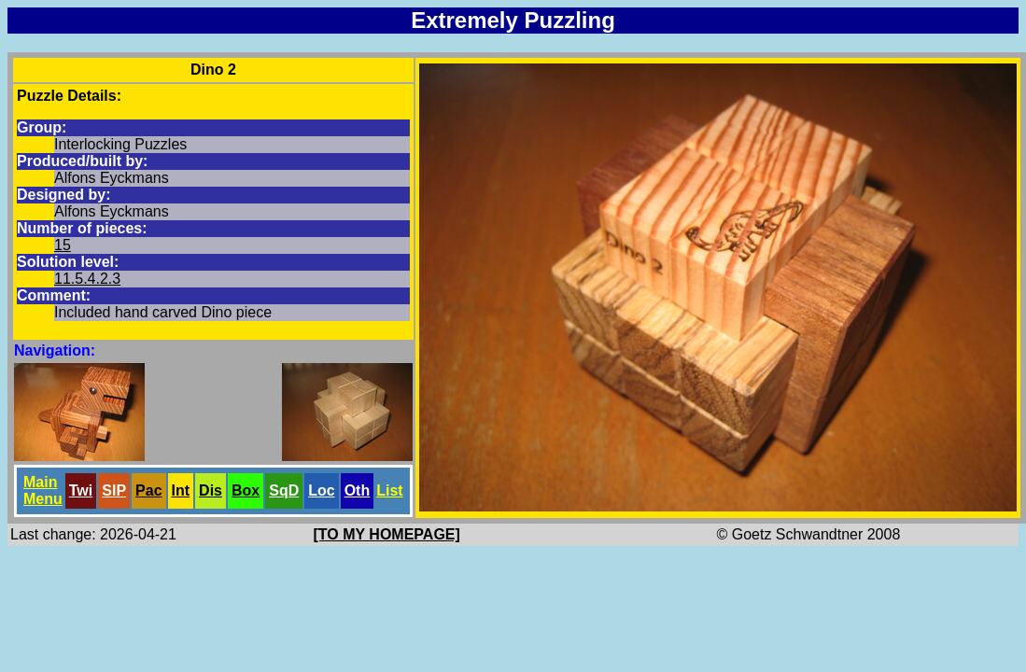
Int (181, 490)
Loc (321, 490)
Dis (210, 490)
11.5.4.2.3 (87, 279)
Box (246, 490)
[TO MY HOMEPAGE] (387, 534)
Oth (357, 490)
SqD (284, 490)
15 (62, 245)
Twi (80, 490)
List (389, 490)
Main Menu (43, 490)
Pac (148, 490)
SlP (114, 490)
